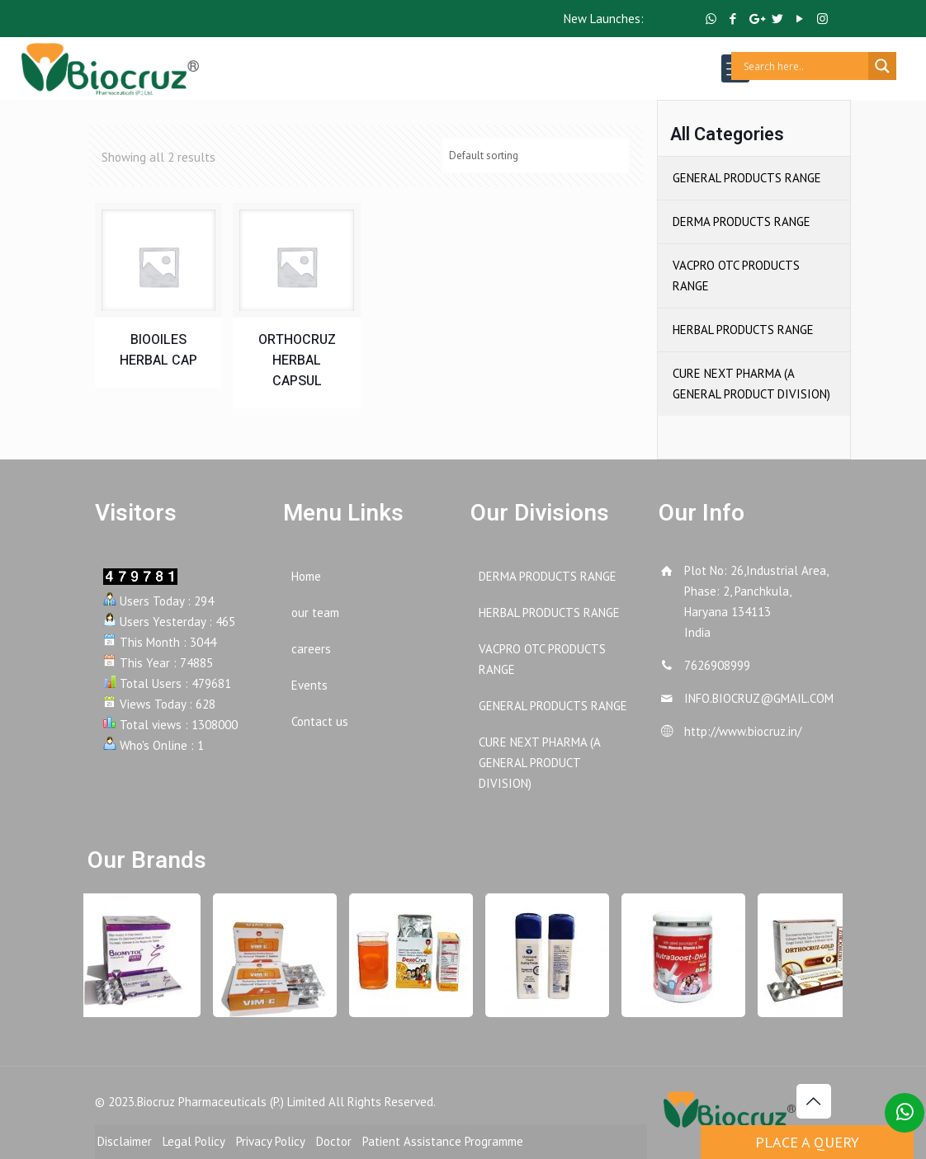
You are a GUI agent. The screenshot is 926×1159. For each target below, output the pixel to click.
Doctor (334, 1141)
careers (311, 649)
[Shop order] (536, 155)
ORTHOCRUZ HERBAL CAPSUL (297, 360)
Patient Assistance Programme (442, 1141)
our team (315, 612)
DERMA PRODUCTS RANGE (741, 221)
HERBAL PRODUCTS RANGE (743, 329)
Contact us (319, 721)
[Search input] (804, 66)
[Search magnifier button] (882, 66)
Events (309, 685)
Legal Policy (194, 1141)
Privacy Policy (270, 1141)
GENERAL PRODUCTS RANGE (747, 178)
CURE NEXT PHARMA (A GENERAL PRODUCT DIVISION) (751, 383)
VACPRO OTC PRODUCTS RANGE (736, 275)
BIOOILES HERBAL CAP (158, 350)
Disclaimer (124, 1141)
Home (306, 576)
